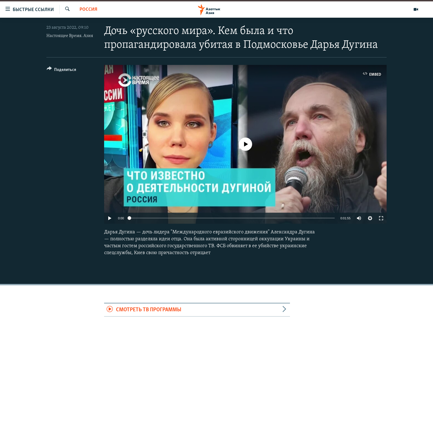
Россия (88, 9)
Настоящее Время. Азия (69, 36)
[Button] (61, 70)
